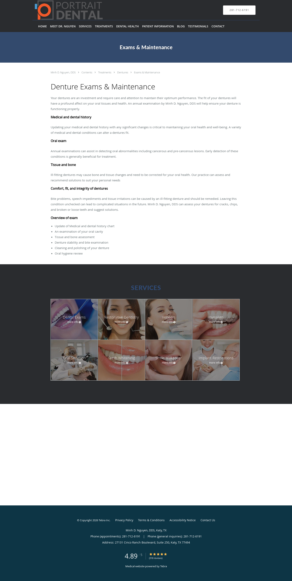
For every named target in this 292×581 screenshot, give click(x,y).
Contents (87, 72)
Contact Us (208, 520)
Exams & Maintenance (147, 72)
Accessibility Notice (183, 520)
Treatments (105, 72)
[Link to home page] (62, 10)
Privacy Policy (124, 520)
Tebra (163, 566)
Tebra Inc (104, 520)
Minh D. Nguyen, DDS (63, 72)
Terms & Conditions (151, 520)
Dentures (123, 72)
